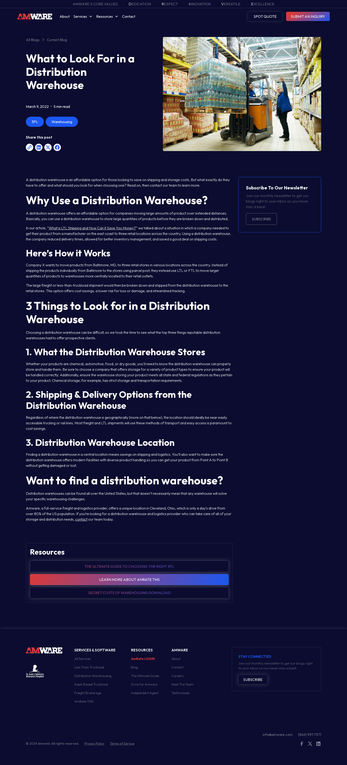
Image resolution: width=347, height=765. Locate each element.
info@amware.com (278, 734)
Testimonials (180, 693)
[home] (34, 16)
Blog (134, 667)
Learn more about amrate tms (129, 579)
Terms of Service (122, 743)
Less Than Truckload (89, 667)
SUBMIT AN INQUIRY (308, 16)
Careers (177, 676)
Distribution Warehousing (92, 676)
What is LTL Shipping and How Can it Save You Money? (92, 228)
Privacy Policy (94, 743)
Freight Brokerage (87, 693)
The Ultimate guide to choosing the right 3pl (129, 566)
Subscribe (261, 219)
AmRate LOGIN (143, 659)
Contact (128, 16)
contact (81, 519)
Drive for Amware (144, 684)
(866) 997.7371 (309, 734)
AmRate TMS (83, 701)
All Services (82, 659)
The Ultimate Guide (145, 676)
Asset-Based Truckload (91, 684)
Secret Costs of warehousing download (129, 592)
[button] (83, 16)
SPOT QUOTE (265, 16)
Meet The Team (182, 684)
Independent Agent (145, 693)
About (65, 16)
